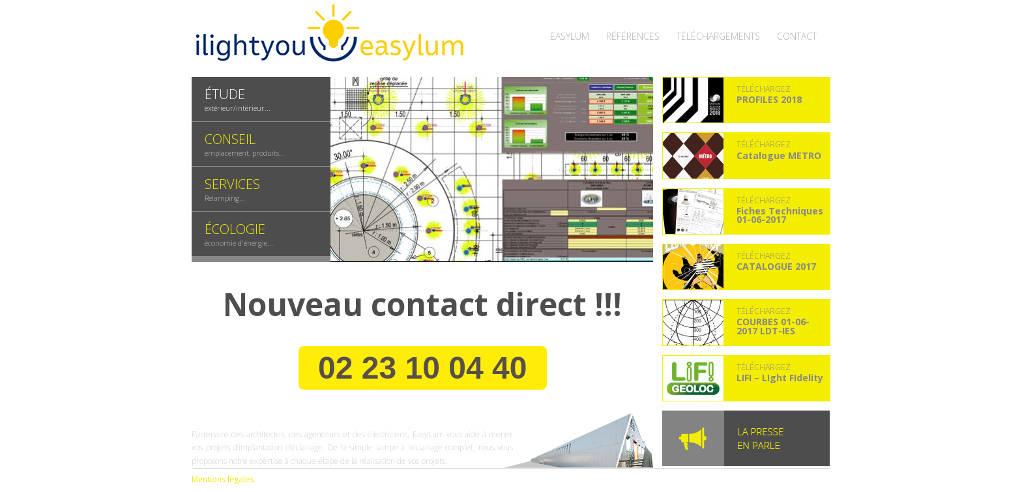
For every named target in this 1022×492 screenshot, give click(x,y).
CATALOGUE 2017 (776, 266)
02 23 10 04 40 (422, 368)
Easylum (569, 36)
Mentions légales (223, 479)
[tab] (261, 99)
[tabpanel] (492, 169)
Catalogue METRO (779, 155)
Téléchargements (718, 36)
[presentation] (261, 99)
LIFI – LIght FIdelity (780, 377)
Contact (797, 36)
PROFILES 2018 (769, 99)
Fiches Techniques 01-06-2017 (780, 215)
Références (633, 36)
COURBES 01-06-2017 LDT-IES (773, 325)
